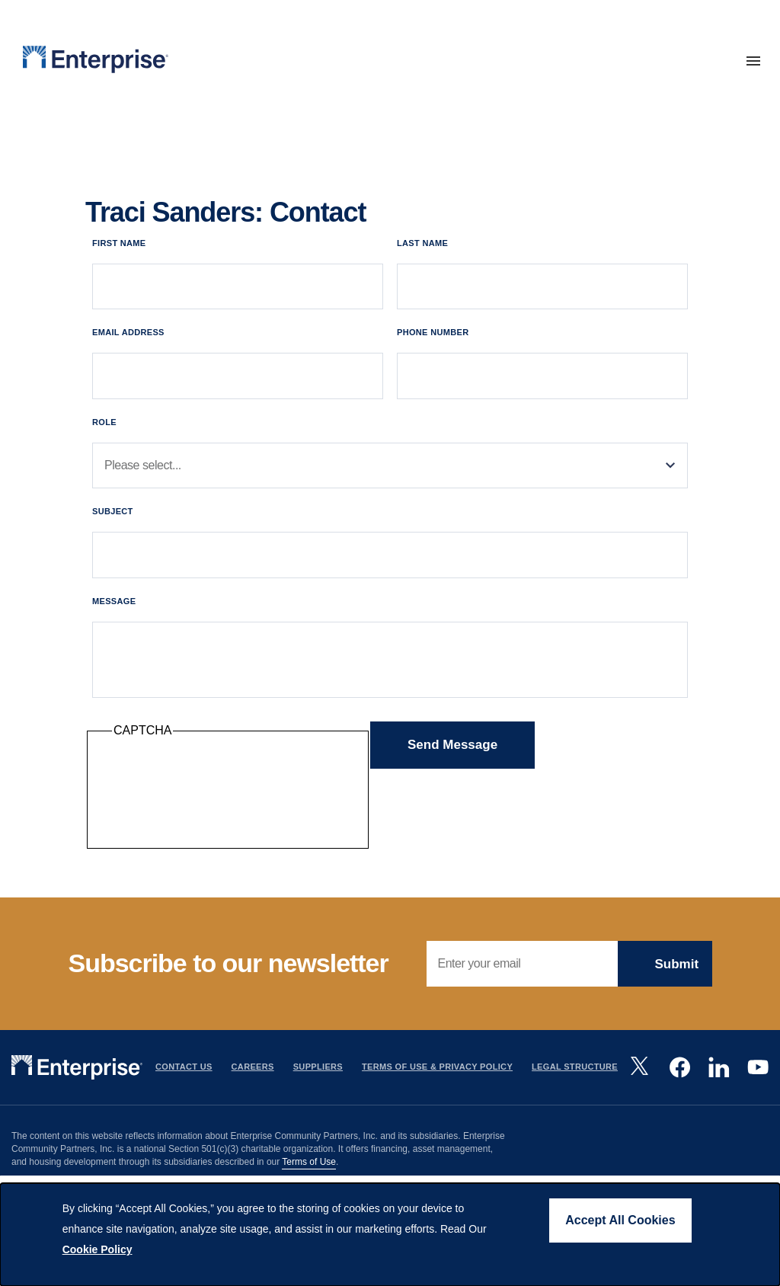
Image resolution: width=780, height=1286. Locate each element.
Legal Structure (575, 1068)
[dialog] (390, 1234)
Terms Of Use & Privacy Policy (437, 1068)
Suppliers (318, 1068)
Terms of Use (309, 1162)
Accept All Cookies (620, 1220)
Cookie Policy (97, 1249)
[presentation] (228, 795)
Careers (253, 1068)
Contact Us (184, 1068)
